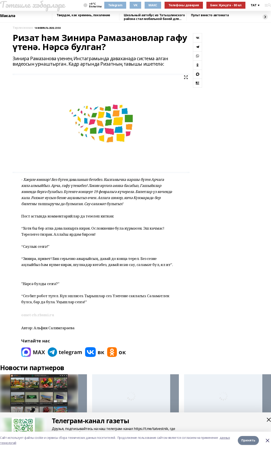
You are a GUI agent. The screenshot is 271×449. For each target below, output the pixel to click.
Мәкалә (7, 15)
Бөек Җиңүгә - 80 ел (226, 5)
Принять (248, 440)
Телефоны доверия (183, 5)
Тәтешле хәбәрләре (32, 4)
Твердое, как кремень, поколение (83, 15)
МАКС (153, 5)
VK (135, 5)
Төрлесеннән (23, 28)
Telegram (115, 5)
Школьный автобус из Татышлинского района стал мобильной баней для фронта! (154, 17)
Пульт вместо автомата (210, 15)
